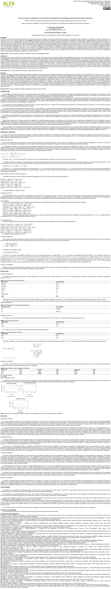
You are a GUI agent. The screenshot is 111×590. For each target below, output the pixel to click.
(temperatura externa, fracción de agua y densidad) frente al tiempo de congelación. (53, 381)
